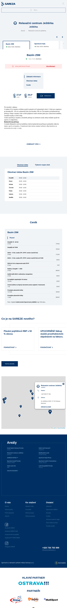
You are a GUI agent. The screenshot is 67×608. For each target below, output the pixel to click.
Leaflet (53, 428)
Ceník (28, 85)
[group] (16, 45)
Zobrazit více (33, 144)
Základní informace (33, 77)
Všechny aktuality (9, 364)
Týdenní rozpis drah (42, 165)
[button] (5, 398)
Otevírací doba (31, 81)
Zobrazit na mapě (46, 406)
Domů (23, 31)
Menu (33, 10)
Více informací (50, 66)
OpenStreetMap (61, 428)
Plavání (12, 238)
